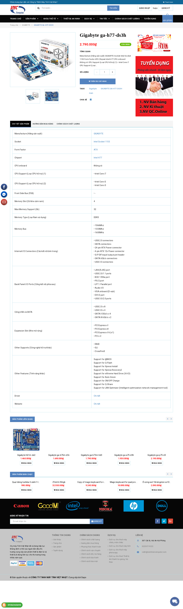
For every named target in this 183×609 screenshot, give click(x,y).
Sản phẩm (32, 18)
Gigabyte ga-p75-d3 (157, 455)
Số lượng (84, 72)
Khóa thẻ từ (51, 18)
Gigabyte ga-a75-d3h (124, 455)
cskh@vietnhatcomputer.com (154, 580)
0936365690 (14, 605)
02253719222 (147, 575)
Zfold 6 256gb (58, 501)
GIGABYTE (99, 133)
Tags (82, 89)
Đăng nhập (144, 8)
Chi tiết (97, 396)
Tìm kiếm (113, 8)
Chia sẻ (83, 100)
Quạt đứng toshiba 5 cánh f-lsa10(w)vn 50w (32, 501)
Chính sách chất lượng (127, 19)
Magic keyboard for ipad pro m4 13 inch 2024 (130, 501)
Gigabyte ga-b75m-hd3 (91, 455)
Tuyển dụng (150, 19)
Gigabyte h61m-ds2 (26, 455)
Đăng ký (166, 8)
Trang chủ (15, 19)
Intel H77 (98, 158)
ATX (96, 149)
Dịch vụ (89, 18)
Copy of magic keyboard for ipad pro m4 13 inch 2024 (101, 501)
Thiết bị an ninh (71, 19)
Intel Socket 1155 (102, 141)
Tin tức (105, 18)
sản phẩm (167, 20)
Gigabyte (93, 89)
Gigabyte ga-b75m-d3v (58, 455)
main (91, 93)
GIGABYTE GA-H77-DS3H (111, 89)
